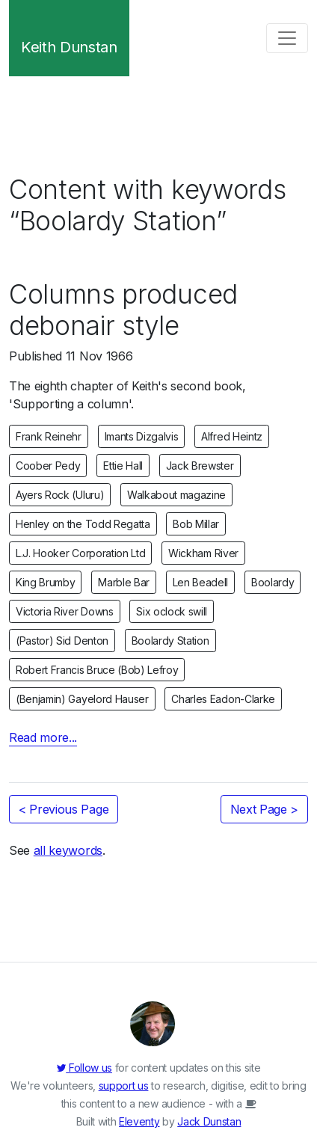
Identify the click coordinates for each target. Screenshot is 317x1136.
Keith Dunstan (69, 47)
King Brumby (45, 582)
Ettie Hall (123, 465)
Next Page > (264, 809)
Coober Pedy (48, 465)
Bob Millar (196, 524)
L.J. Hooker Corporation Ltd (80, 553)
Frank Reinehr (48, 436)
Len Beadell (200, 582)
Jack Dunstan (209, 1121)
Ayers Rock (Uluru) (60, 494)
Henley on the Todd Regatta (83, 524)
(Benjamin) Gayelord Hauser (82, 699)
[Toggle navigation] (287, 38)
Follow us (85, 1067)
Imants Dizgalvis (142, 436)
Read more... (43, 737)
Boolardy (272, 582)
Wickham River (203, 553)
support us (124, 1085)
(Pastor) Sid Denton (62, 640)
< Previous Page (63, 809)
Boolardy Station (170, 640)
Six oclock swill (171, 611)
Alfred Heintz (231, 436)
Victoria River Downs (65, 611)
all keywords (68, 850)
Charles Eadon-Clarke (223, 699)
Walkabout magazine (176, 494)
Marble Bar (124, 582)
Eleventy (139, 1121)
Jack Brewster (200, 465)
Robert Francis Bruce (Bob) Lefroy (97, 669)
